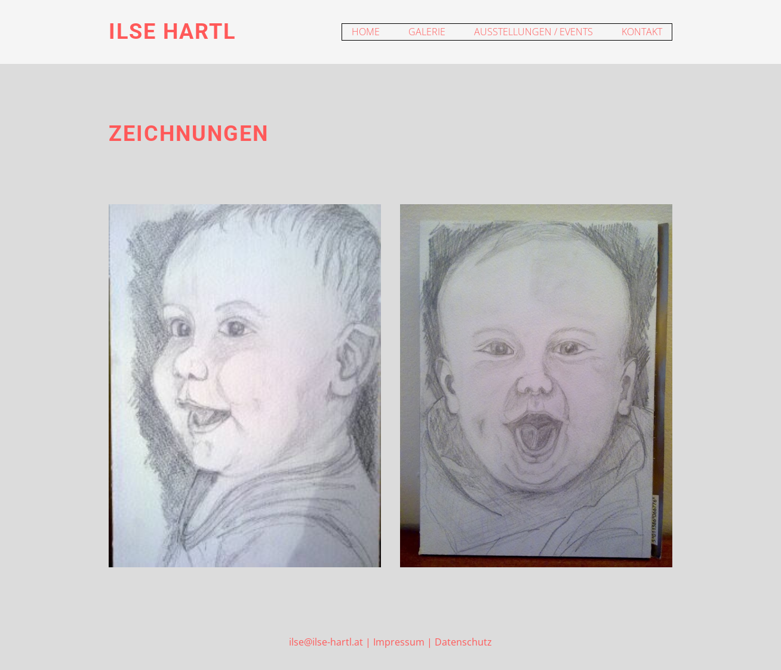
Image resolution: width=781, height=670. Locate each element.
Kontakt (642, 31)
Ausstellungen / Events (533, 31)
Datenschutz (463, 642)
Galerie (426, 31)
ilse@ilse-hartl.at (326, 642)
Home (366, 31)
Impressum (399, 642)
